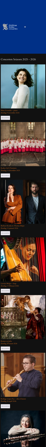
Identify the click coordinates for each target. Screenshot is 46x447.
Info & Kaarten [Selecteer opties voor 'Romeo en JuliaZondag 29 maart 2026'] (5, 348)
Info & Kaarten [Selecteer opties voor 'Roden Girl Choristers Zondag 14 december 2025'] (5, 175)
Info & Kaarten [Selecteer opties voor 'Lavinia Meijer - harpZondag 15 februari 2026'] (5, 290)
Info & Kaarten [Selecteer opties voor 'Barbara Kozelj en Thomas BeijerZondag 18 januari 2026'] (5, 233)
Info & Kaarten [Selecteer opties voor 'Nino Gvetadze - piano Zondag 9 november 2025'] (5, 117)
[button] (25, 27)
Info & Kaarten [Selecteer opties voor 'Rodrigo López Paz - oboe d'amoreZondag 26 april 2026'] (5, 406)
